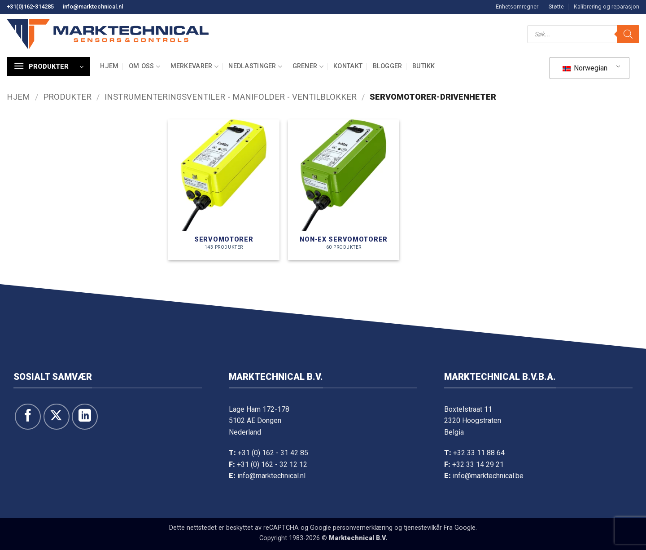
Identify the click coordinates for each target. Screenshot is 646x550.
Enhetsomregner (517, 6)
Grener (307, 66)
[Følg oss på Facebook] (28, 417)
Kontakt (347, 66)
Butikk (423, 66)
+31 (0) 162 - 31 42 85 (273, 453)
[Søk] (628, 34)
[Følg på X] (57, 417)
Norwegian (585, 68)
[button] (48, 66)
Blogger (387, 66)
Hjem (109, 66)
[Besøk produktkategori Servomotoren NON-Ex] (343, 189)
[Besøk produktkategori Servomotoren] (223, 189)
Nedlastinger (255, 66)
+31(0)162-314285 (30, 6)
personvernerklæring (363, 528)
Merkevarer (194, 66)
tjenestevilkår (423, 528)
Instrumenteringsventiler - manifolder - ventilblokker (231, 96)
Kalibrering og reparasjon (606, 6)
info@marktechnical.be (488, 475)
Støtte (556, 6)
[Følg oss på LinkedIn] (85, 417)
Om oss (144, 66)
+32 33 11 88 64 (479, 453)
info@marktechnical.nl (93, 6)
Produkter (67, 96)
